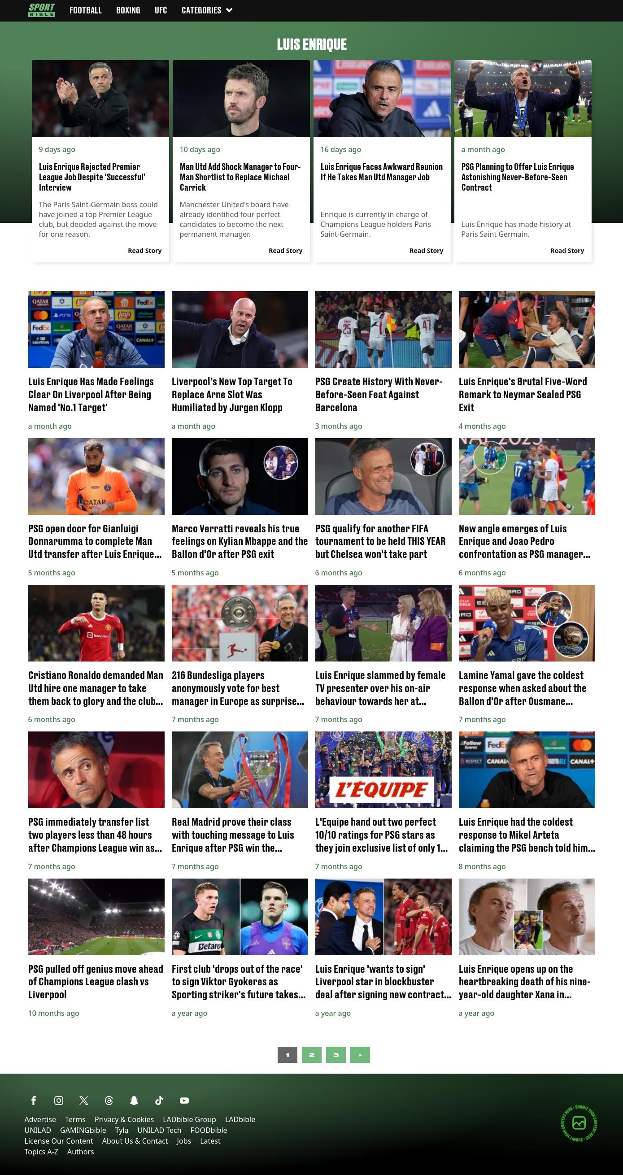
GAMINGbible (83, 1130)
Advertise (40, 1119)
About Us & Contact (135, 1141)
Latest (210, 1141)
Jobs (184, 1141)
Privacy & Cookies (124, 1119)
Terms (75, 1119)
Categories (208, 10)
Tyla (122, 1130)
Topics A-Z (41, 1152)
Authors (80, 1152)
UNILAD (38, 1130)
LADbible (240, 1119)
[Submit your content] (579, 1140)
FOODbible (209, 1130)
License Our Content (59, 1141)
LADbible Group (189, 1119)
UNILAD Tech (160, 1130)
